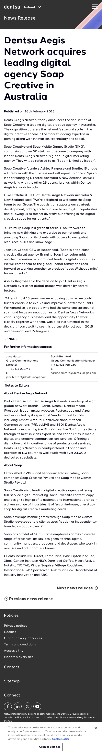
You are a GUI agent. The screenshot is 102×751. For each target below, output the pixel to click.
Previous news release (28, 598)
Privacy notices (15, 625)
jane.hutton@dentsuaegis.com (26, 377)
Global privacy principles (23, 638)
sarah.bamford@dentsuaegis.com (73, 373)
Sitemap (12, 681)
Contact (11, 667)
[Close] (95, 731)
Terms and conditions (20, 644)
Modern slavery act (18, 657)
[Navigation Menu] (95, 6)
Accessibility (13, 650)
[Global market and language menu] (32, 7)
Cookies (10, 632)
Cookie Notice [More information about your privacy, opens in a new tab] (61, 741)
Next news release (78, 588)
